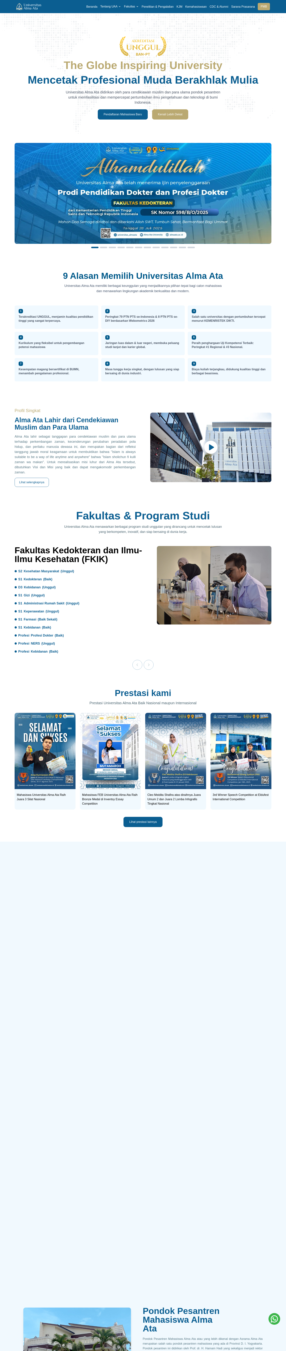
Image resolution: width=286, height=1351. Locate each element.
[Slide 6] (138, 247)
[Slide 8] (156, 247)
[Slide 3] (112, 247)
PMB (264, 6)
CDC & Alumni (219, 6)
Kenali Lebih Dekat (170, 114)
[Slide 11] (182, 247)
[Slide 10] (173, 247)
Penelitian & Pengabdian (158, 6)
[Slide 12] (191, 247)
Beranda (91, 6)
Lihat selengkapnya (31, 482)
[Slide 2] (103, 247)
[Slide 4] (121, 247)
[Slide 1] (94, 247)
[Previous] (137, 665)
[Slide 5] (130, 247)
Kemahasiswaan (196, 6)
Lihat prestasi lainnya (143, 821)
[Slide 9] (165, 247)
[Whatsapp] (274, 1319)
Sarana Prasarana (243, 6)
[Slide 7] (147, 247)
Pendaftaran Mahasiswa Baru (123, 114)
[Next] (149, 665)
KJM (179, 6)
